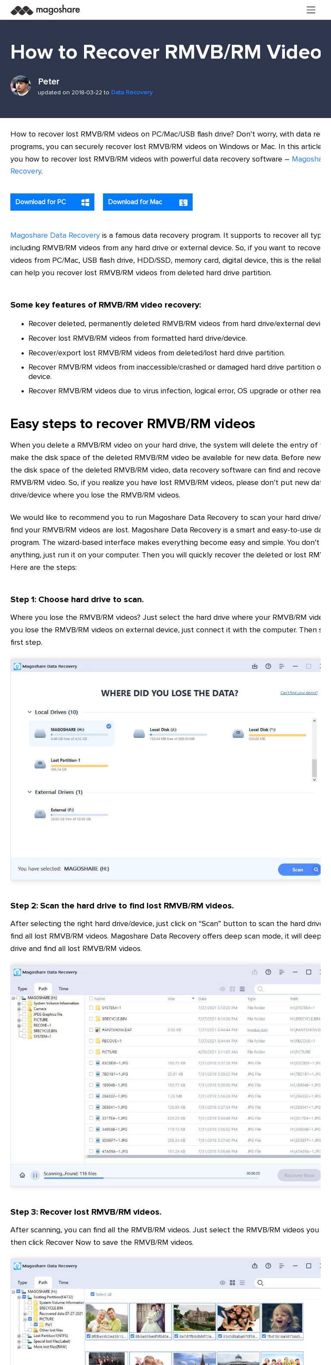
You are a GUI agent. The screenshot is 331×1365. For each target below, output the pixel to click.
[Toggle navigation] (311, 10)
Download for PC (52, 202)
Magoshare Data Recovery (55, 235)
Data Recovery (132, 93)
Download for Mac (147, 202)
